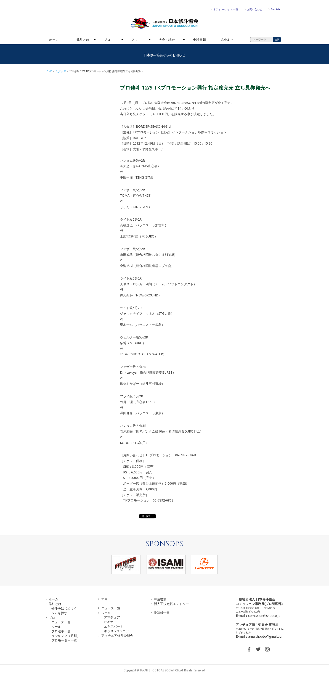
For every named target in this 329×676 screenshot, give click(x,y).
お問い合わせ (254, 9)
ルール (56, 626)
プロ (107, 39)
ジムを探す (59, 613)
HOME (48, 71)
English (275, 9)
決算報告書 (162, 612)
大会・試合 (167, 39)
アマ (134, 39)
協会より (226, 39)
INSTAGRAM (267, 649)
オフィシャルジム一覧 (225, 9)
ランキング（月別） (65, 636)
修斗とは (83, 39)
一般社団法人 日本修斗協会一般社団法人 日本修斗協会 (164, 23)
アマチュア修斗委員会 (117, 635)
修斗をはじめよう (64, 608)
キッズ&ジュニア (116, 631)
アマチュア (112, 617)
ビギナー (110, 622)
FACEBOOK (249, 649)
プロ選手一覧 (61, 631)
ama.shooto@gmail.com (266, 636)
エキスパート (113, 626)
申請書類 (199, 39)
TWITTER (258, 649)
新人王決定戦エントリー (171, 604)
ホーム (54, 39)
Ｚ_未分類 (60, 71)
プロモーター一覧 (64, 640)
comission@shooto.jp (264, 615)
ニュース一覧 (61, 622)
